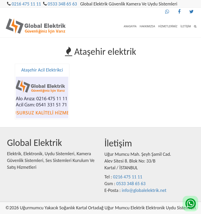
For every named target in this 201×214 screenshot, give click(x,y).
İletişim (185, 26)
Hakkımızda (147, 26)
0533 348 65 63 (62, 4)
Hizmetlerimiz (167, 26)
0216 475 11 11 (26, 4)
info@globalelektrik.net (144, 190)
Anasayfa (130, 26)
